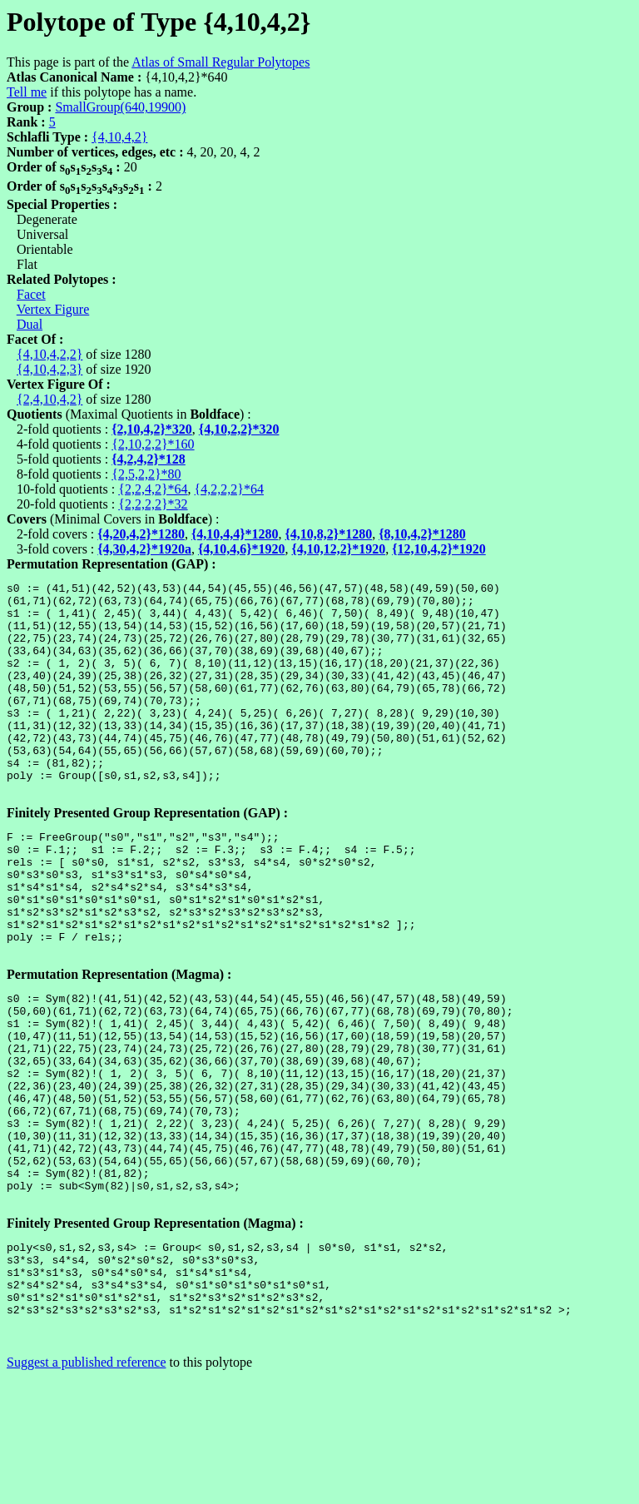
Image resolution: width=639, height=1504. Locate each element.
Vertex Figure (53, 309)
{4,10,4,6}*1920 (241, 549)
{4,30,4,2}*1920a (144, 549)
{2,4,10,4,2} (49, 399)
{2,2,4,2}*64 (152, 489)
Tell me (27, 92)
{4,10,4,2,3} (49, 369)
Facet (31, 294)
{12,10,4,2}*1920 (439, 549)
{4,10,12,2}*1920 (339, 549)
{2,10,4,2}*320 (151, 429)
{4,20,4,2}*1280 (141, 534)
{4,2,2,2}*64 (229, 489)
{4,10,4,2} (119, 137)
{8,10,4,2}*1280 (422, 534)
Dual (29, 324)
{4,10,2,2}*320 (239, 429)
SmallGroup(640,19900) (120, 107)
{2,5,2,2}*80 (146, 474)
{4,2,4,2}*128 (148, 459)
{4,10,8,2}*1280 (329, 534)
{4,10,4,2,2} (49, 354)
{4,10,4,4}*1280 (235, 534)
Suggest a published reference (86, 1489)
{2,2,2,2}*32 (152, 504)
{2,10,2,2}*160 (152, 444)
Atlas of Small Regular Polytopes (220, 62)
